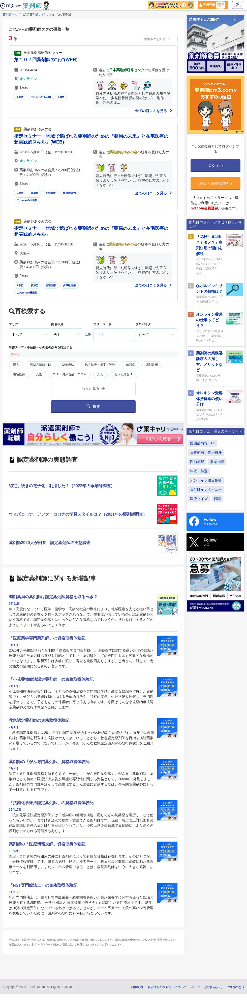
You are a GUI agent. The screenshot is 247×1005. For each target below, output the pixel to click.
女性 (39, 374)
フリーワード (102, 324)
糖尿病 (130, 365)
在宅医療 (51, 193)
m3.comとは (236, 987)
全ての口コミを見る (153, 111)
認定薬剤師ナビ (34, 14)
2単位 (20, 193)
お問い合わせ (214, 987)
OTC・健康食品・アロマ (69, 374)
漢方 (16, 365)
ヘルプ (195, 987)
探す (93, 406)
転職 (217, 499)
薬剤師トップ (12, 14)
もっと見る (123, 374)
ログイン (238, 5)
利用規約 (137, 987)
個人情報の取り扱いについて (167, 987)
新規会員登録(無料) (215, 183)
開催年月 (57, 324)
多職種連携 (69, 193)
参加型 (35, 193)
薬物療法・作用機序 (206, 452)
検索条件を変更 (157, 39)
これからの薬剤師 (41, 97)
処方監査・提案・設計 (100, 365)
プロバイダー (145, 324)
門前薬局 (197, 462)
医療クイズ (199, 499)
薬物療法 (68, 365)
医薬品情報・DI (40, 365)
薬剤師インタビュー (206, 489)
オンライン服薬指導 (206, 480)
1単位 (20, 97)
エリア (13, 324)
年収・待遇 (199, 471)
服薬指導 (217, 462)
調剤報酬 (152, 365)
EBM (61, 97)
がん (100, 374)
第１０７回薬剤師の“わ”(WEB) (46, 59)
